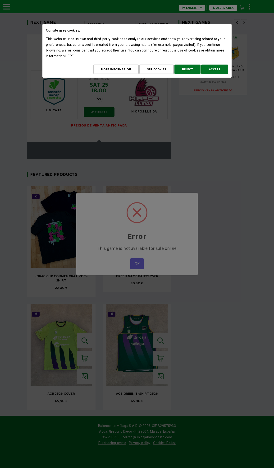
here (69, 56)
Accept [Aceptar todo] (214, 69)
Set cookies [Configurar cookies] (156, 69)
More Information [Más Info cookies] (116, 69)
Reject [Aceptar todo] (187, 69)
